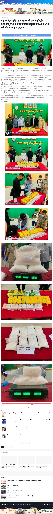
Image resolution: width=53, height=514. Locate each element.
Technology (22, 4)
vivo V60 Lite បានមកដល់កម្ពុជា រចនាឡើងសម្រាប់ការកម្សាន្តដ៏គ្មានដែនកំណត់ (20, 427)
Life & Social (16, 4)
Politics (5, 4)
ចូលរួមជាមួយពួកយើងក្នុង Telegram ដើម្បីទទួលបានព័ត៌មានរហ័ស (26, 35)
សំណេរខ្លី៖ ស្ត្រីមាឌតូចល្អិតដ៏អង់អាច (12, 485)
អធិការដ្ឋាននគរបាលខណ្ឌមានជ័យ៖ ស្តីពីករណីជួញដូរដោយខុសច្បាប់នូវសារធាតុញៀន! (20, 496)
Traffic (10, 4)
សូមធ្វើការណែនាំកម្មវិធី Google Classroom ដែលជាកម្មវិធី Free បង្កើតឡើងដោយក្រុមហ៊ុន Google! (24, 480)
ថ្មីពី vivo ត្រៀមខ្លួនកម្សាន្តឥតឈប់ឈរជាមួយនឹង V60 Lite (16, 434)
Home (1, 4)
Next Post (50, 473)
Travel (38, 4)
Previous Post (3, 473)
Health (33, 4)
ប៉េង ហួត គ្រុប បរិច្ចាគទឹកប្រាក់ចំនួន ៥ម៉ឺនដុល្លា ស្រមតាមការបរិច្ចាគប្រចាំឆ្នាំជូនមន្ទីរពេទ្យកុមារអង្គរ (26, 465)
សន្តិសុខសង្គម (11, 447)
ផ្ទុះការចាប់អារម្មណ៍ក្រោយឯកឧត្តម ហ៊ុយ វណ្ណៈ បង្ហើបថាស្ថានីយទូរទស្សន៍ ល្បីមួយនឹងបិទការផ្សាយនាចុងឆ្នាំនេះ (43, 466)
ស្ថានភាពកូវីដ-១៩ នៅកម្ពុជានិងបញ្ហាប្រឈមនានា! (15, 490)
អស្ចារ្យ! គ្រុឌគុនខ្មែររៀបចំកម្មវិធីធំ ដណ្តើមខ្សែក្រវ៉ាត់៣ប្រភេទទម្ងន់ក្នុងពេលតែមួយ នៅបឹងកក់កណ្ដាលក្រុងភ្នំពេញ (8, 466)
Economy (29, 4)
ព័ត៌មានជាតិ (6, 17)
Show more (50, 452)
